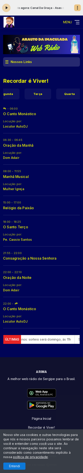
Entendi (14, 466)
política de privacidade (30, 457)
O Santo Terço (15, 227)
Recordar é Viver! (41, 427)
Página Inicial (41, 418)
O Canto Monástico (19, 114)
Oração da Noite (17, 277)
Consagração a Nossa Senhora (30, 258)
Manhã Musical (16, 176)
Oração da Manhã (18, 145)
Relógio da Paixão (18, 208)
